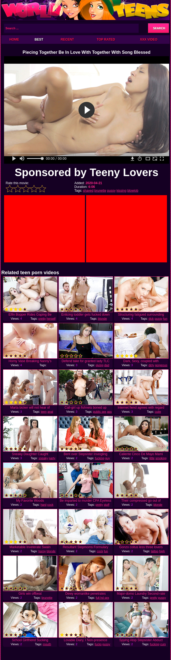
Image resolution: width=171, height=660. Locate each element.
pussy (111, 190)
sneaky (43, 458)
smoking (160, 458)
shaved (88, 190)
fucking (99, 458)
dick (151, 318)
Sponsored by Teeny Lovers (86, 172)
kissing (121, 190)
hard (43, 504)
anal (50, 411)
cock (50, 504)
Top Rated (106, 39)
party (52, 458)
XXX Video (149, 39)
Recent (67, 39)
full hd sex (102, 597)
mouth (47, 644)
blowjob (132, 190)
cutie (158, 411)
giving (100, 365)
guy (107, 458)
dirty (151, 365)
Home (14, 39)
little (152, 458)
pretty (42, 318)
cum (163, 644)
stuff (107, 504)
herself (51, 318)
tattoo (155, 551)
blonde (102, 318)
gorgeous (161, 365)
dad (106, 365)
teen (43, 411)
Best (39, 39)
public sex (99, 411)
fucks (98, 644)
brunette (100, 190)
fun (165, 318)
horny (42, 551)
